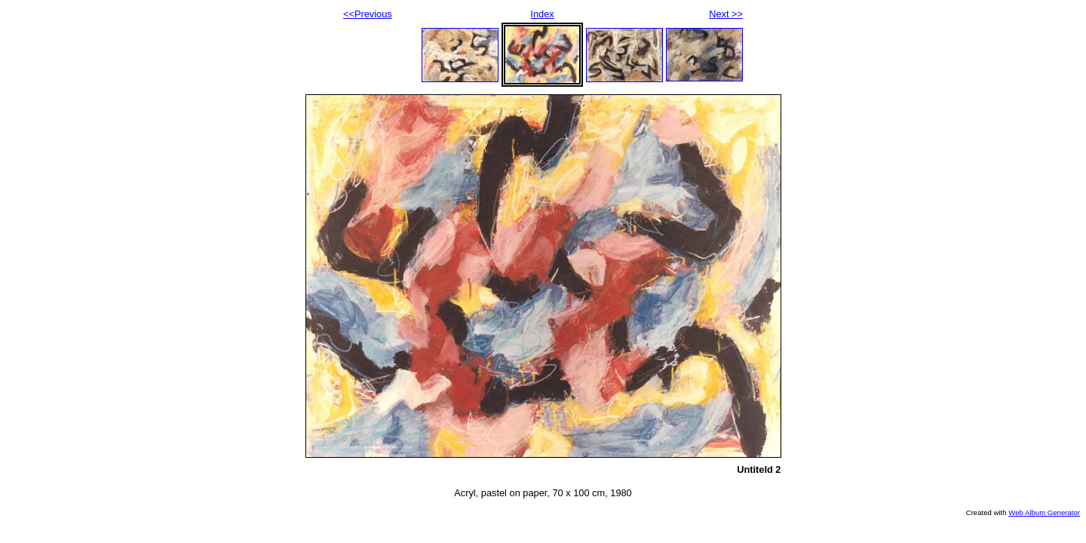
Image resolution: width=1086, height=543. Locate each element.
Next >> (726, 14)
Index (542, 14)
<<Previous (367, 14)
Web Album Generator (1044, 512)
